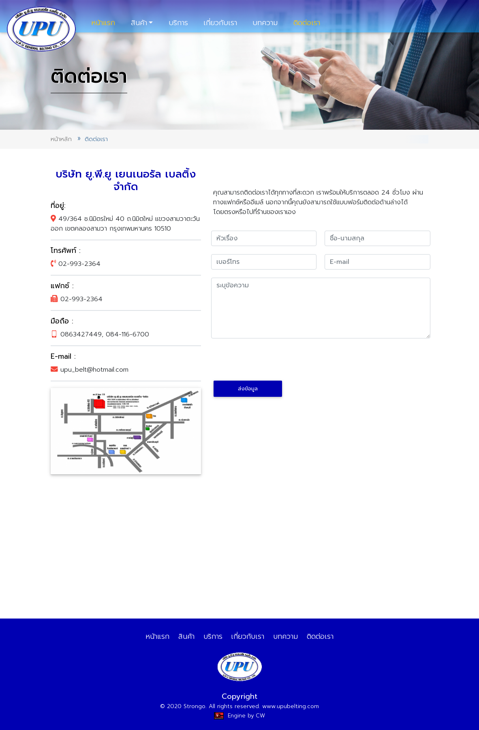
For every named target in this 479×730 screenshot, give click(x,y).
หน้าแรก (103, 22)
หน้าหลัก (61, 139)
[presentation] (272, 362)
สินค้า (139, 22)
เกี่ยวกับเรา (220, 22)
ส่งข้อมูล (248, 388)
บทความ (265, 22)
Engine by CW (239, 715)
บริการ (178, 22)
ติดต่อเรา (306, 22)
